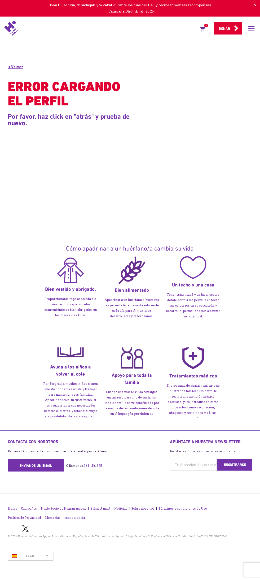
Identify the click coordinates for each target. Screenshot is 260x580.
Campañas (29, 508)
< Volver (15, 67)
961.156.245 (93, 466)
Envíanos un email (35, 465)
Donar (224, 28)
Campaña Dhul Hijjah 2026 (131, 11)
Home (12, 508)
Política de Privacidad (24, 518)
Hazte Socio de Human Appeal (64, 508)
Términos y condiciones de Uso (183, 508)
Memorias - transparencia (65, 518)
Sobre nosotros (142, 508)
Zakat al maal (100, 508)
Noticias (120, 508)
